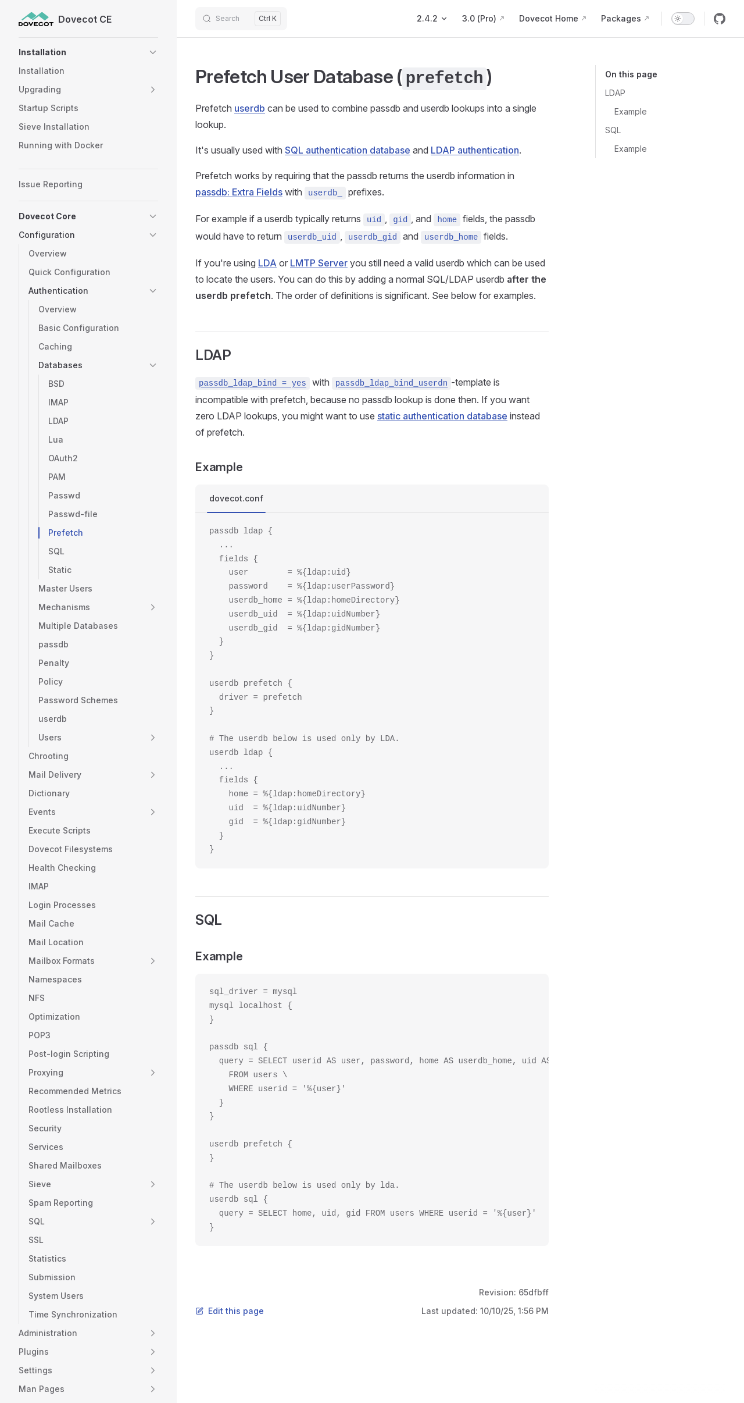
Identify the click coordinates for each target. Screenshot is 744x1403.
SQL (613, 130)
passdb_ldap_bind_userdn (391, 383)
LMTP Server (319, 263)
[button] (88, 52)
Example (630, 111)
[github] (719, 18)
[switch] (683, 18)
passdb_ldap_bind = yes (252, 383)
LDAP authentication (475, 150)
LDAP (615, 93)
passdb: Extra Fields (238, 192)
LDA (267, 263)
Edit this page (229, 1311)
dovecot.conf (236, 498)
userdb (249, 108)
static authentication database (442, 416)
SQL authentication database (347, 150)
